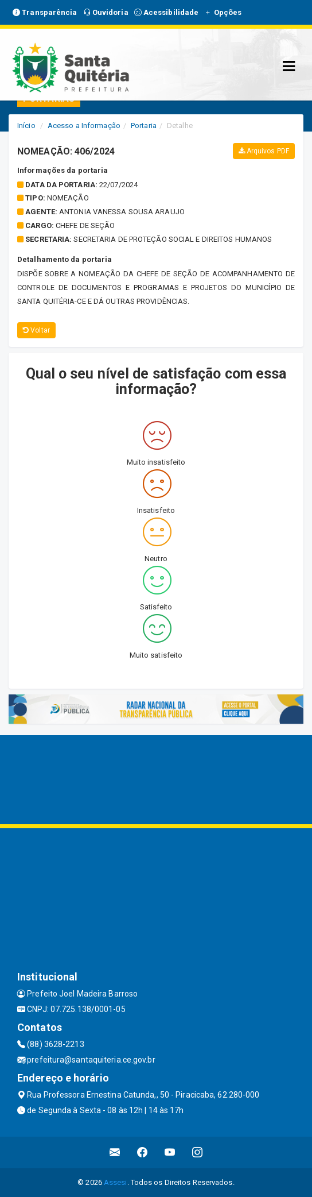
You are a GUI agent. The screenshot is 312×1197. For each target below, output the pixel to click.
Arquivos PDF (264, 151)
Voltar (36, 330)
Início (26, 125)
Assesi (115, 1182)
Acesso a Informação (84, 125)
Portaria (144, 125)
